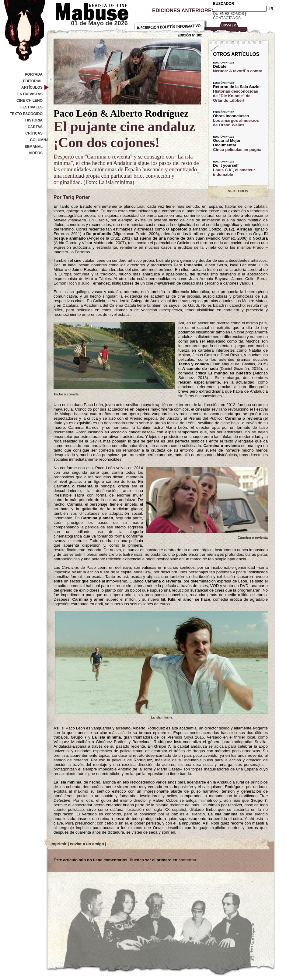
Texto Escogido (26, 114)
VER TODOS (238, 191)
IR (271, 8)
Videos (36, 153)
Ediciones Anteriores (183, 10)
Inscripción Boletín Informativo (170, 24)
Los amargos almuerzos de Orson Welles (236, 122)
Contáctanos (227, 18)
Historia (34, 120)
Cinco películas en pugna (237, 149)
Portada (34, 74)
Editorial (33, 81)
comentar (187, 860)
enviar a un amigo (87, 844)
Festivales (31, 107)
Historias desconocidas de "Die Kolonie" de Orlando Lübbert (235, 96)
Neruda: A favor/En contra (237, 71)
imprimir (59, 844)
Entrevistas (30, 94)
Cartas (35, 127)
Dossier (227, 26)
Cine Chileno (29, 100)
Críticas (34, 133)
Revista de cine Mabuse (88, 10)
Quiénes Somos (228, 14)
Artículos (32, 87)
